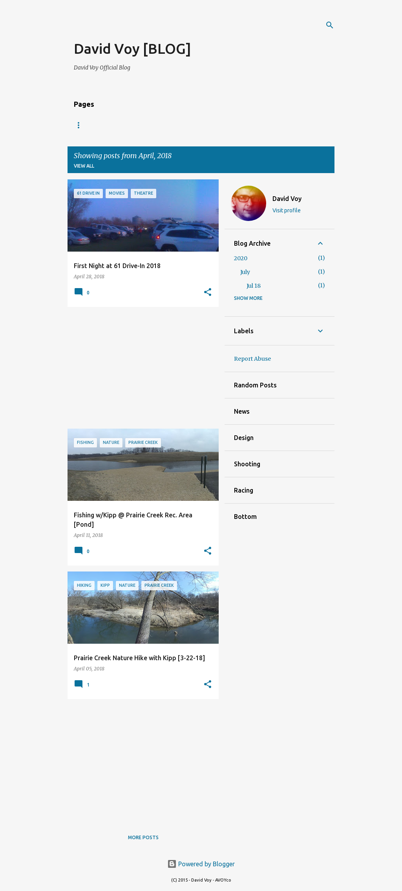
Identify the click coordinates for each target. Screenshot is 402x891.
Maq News (199, 125)
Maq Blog (243, 125)
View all (84, 165)
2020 (240, 258)
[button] (207, 292)
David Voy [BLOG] (132, 48)
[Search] (329, 25)
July (245, 272)
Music (161, 125)
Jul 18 (254, 285)
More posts (143, 837)
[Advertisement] (166, 27)
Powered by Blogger (201, 863)
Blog (80, 125)
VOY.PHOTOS (120, 125)
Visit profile (286, 210)
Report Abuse (252, 358)
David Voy (287, 198)
